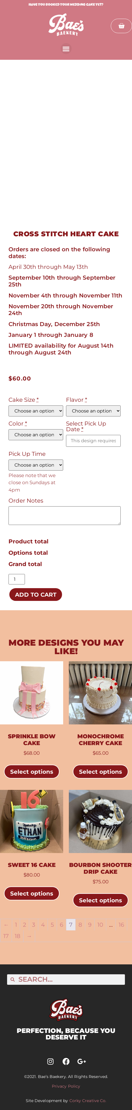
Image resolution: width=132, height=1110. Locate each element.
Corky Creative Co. (88, 1100)
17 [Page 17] (6, 936)
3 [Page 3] (33, 924)
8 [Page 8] (80, 924)
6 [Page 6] (61, 924)
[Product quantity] (16, 579)
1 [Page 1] (16, 924)
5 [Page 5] (52, 924)
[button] (66, 48)
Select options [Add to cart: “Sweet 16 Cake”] (31, 893)
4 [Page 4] (43, 924)
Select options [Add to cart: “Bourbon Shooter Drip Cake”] (100, 900)
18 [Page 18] (17, 936)
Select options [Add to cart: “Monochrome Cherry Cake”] (100, 771)
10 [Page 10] (100, 924)
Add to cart (35, 594)
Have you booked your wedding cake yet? (66, 4)
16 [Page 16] (121, 924)
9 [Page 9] (89, 924)
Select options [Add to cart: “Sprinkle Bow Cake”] (31, 771)
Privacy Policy (66, 1086)
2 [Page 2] (24, 924)
